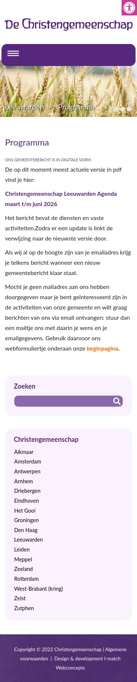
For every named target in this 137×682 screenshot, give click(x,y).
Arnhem (23, 481)
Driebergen (27, 491)
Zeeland (23, 569)
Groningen (26, 520)
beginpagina (102, 348)
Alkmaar (24, 452)
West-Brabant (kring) (38, 589)
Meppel (23, 559)
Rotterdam (26, 579)
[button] (129, 7)
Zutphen (24, 608)
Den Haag (26, 530)
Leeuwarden (24, 106)
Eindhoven (26, 501)
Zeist (20, 598)
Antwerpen (27, 471)
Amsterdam (27, 461)
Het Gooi (24, 510)
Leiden (22, 549)
